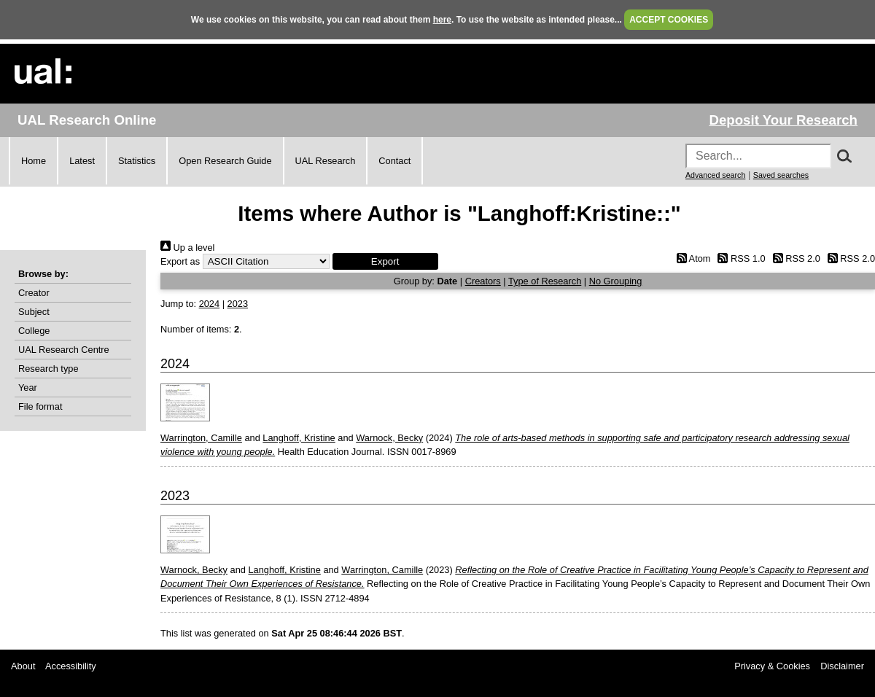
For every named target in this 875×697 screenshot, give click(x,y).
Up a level (187, 247)
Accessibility (70, 666)
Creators (483, 281)
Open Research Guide (225, 160)
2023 (238, 303)
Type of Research (544, 281)
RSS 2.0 (794, 258)
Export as (180, 261)
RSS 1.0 (739, 258)
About (23, 666)
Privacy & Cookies (772, 666)
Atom (691, 258)
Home (33, 160)
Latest (82, 160)
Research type (48, 368)
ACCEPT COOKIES (668, 20)
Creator (34, 292)
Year (27, 387)
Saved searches (781, 175)
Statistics (136, 160)
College (34, 330)
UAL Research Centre (63, 349)
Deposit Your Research (783, 120)
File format (40, 406)
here (442, 20)
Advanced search (715, 175)
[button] (385, 261)
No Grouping (615, 281)
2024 (209, 303)
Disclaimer (842, 666)
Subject (34, 311)
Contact (394, 160)
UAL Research (325, 160)
